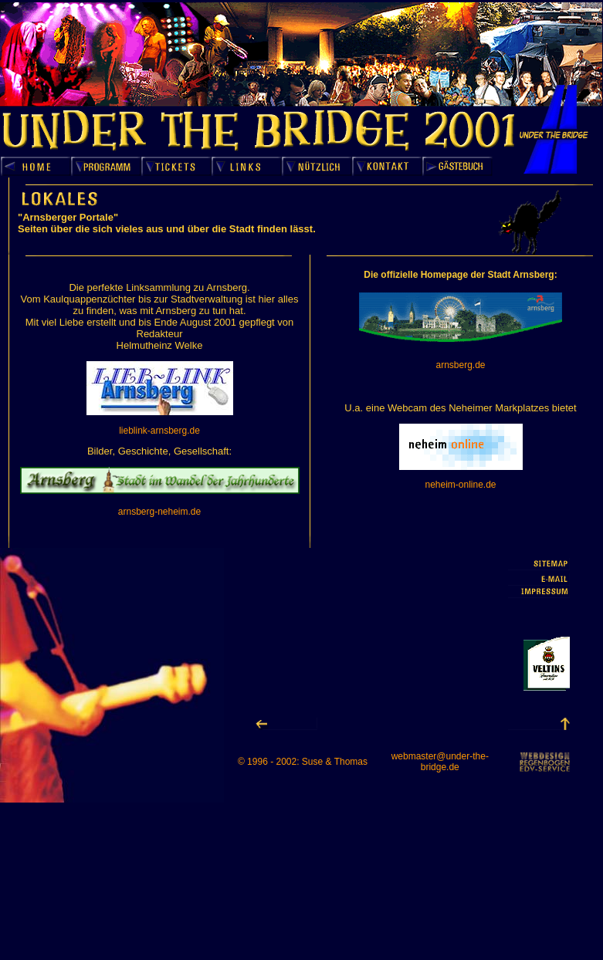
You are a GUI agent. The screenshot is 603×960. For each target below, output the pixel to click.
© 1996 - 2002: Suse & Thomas (303, 761)
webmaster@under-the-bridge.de (440, 761)
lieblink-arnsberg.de (159, 430)
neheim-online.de (460, 484)
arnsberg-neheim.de (159, 511)
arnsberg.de (460, 365)
